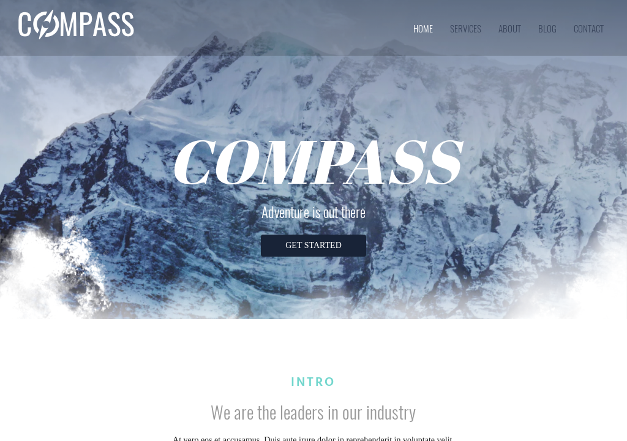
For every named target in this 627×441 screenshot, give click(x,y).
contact (589, 28)
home (423, 28)
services (465, 28)
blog (547, 28)
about (509, 28)
